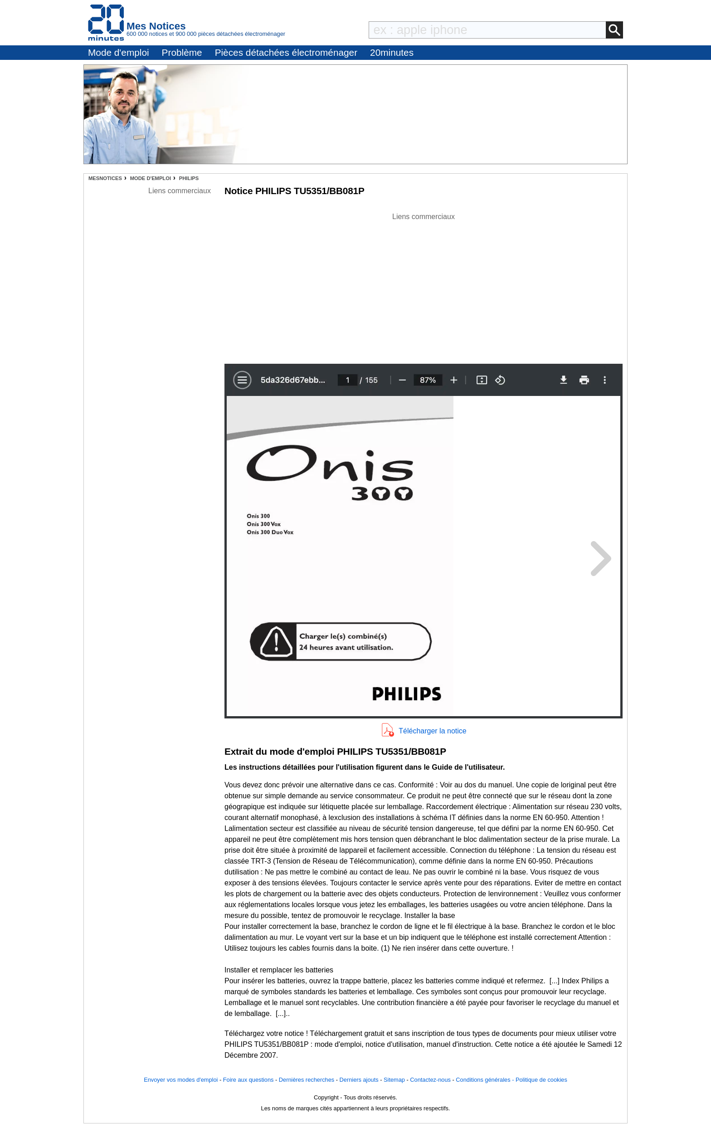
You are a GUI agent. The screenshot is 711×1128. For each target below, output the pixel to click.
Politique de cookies (541, 1079)
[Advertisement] (423, 285)
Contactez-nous (430, 1079)
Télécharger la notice (432, 731)
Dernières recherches (306, 1079)
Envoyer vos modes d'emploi (181, 1079)
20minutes (392, 52)
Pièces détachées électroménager (286, 52)
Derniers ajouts (359, 1079)
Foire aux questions (248, 1079)
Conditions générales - (486, 1079)
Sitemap (394, 1079)
